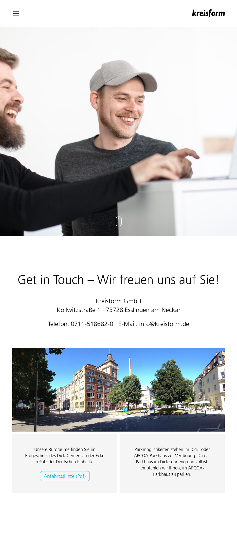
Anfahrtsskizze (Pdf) (65, 476)
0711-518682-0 (92, 324)
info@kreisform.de (164, 324)
